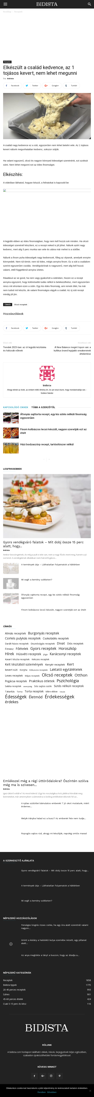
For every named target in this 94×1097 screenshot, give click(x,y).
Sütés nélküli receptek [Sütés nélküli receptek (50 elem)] (69, 686)
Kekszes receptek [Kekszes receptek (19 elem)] (40, 659)
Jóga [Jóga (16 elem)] (45, 654)
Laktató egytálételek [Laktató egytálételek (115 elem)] (66, 669)
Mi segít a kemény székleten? (36, 579)
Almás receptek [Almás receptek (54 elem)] (15, 633)
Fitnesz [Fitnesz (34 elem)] (9, 649)
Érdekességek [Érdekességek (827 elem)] (59, 696)
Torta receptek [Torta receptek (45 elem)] (34, 691)
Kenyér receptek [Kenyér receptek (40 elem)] (55, 664)
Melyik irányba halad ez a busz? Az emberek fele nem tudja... (53, 818)
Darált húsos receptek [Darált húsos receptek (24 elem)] (17, 643)
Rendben (42, 1092)
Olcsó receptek (20, 304)
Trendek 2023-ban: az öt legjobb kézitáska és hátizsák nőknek (24, 349)
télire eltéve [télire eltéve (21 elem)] (52, 691)
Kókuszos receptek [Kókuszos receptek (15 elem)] (38, 670)
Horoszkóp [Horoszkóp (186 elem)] (67, 648)
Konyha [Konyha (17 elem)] (23, 669)
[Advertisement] (47, 37)
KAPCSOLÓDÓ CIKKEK (15, 407)
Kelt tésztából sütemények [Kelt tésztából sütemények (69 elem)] (24, 664)
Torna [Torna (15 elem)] (19, 691)
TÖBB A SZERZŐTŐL (43, 407)
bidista (10, 78)
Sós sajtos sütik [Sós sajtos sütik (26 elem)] (43, 686)
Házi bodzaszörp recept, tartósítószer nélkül (47, 444)
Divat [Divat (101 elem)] (61, 643)
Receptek (18, 11)
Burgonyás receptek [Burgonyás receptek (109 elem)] (43, 633)
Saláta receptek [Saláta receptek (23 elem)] (13, 686)
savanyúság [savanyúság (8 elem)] (27, 686)
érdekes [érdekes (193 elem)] (11, 702)
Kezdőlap (7, 11)
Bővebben (52, 1092)
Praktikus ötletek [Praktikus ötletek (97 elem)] (42, 681)
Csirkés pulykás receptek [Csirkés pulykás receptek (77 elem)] (23, 638)
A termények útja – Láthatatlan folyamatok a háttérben (50, 564)
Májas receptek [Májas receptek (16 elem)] (32, 675)
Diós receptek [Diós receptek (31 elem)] (75, 643)
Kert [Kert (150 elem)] (70, 664)
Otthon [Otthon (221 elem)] (81, 675)
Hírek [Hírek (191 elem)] (9, 653)
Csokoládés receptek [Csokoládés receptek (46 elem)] (56, 638)
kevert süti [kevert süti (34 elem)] (11, 669)
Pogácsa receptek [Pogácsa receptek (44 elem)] (16, 681)
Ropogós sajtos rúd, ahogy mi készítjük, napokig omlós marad (54, 833)
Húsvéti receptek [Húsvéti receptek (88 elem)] (28, 654)
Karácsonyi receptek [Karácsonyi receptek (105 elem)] (65, 654)
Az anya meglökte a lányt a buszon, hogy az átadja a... (50, 955)
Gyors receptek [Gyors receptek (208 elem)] (43, 648)
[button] (89, 4)
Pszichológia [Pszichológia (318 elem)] (68, 680)
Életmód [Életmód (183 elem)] (36, 697)
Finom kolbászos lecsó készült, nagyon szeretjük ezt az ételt (53, 610)
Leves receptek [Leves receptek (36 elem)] (14, 675)
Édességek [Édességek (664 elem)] (16, 696)
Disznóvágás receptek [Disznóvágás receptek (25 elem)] (43, 643)
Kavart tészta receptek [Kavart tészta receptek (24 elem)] (17, 659)
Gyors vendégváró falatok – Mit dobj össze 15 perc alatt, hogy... (55, 870)
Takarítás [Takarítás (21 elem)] (10, 691)
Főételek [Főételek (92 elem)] (22, 648)
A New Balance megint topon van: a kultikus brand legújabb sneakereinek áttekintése (72, 350)
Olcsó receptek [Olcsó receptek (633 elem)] (57, 675)
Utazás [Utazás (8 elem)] (62, 692)
